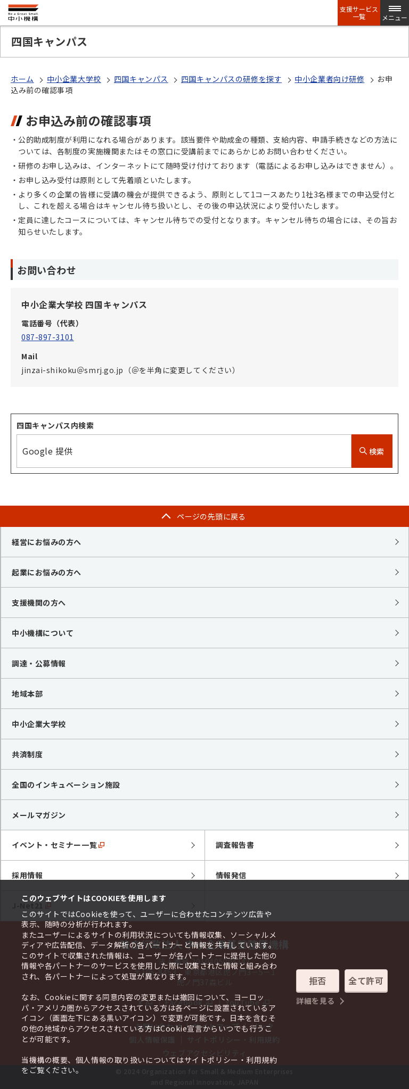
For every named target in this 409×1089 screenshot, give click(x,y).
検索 (372, 451)
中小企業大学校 (74, 78)
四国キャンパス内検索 (55, 425)
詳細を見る (315, 1000)
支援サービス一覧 (359, 12)
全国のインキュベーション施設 (66, 784)
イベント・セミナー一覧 (58, 844)
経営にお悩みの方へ (46, 542)
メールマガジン (39, 815)
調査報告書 (235, 844)
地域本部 (27, 693)
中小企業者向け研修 (329, 78)
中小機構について (42, 633)
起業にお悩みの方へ (46, 572)
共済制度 (27, 754)
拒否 (317, 980)
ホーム (22, 78)
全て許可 (365, 980)
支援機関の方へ (39, 602)
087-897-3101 (47, 337)
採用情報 (27, 875)
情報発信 (231, 875)
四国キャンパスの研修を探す (231, 78)
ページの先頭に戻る (211, 516)
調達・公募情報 (39, 663)
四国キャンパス (141, 78)
